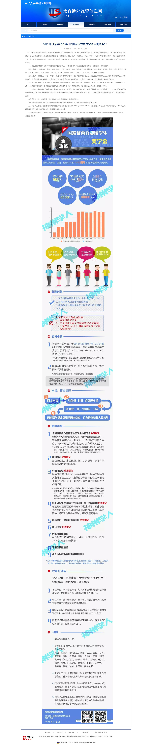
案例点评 (123, 24)
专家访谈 (108, 24)
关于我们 (47, 732)
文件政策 (44, 24)
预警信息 (60, 24)
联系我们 (59, 732)
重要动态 (76, 24)
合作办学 (92, 24)
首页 (28, 24)
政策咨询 (71, 732)
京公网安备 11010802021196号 (67, 742)
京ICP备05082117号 (101, 732)
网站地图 (85, 732)
